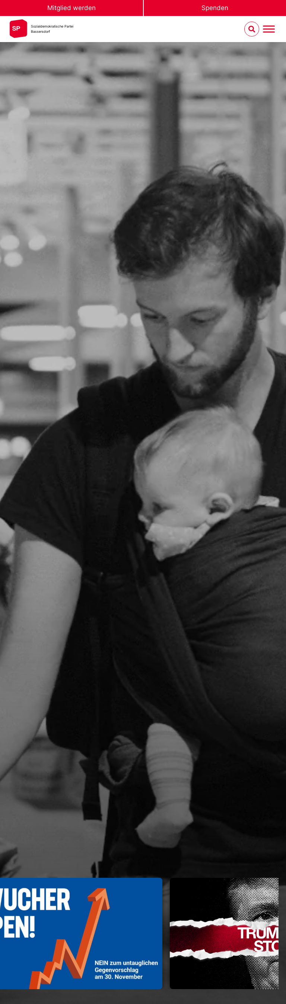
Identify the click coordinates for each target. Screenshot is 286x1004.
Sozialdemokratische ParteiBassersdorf (52, 29)
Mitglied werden (71, 8)
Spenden (214, 8)
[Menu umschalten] (269, 29)
